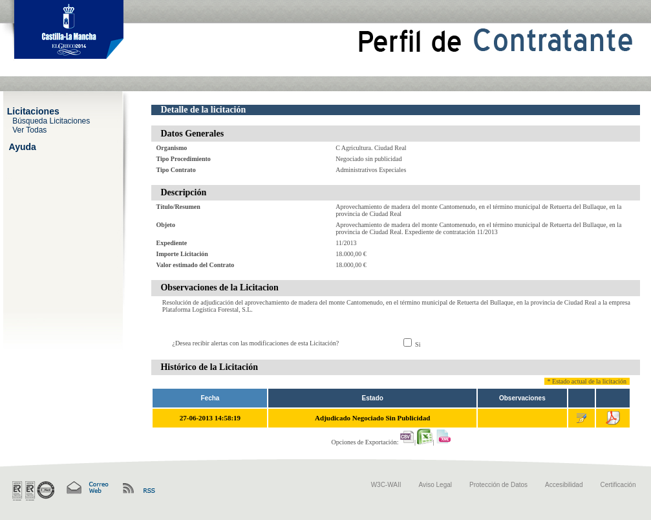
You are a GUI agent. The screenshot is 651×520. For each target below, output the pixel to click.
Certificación (617, 484)
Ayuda (22, 146)
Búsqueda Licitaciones (51, 120)
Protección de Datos (498, 484)
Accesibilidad (563, 484)
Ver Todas (29, 129)
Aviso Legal (436, 484)
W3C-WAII (386, 484)
